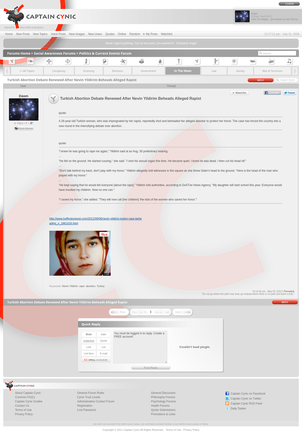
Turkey (101, 286)
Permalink (289, 291)
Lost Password (86, 410)
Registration (84, 405)
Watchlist (166, 34)
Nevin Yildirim (70, 286)
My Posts (150, 34)
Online (122, 34)
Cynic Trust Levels (88, 397)
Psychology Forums (163, 401)
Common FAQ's (25, 397)
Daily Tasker (238, 408)
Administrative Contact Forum (95, 401)
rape (81, 286)
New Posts (22, 34)
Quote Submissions (163, 410)
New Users (95, 34)
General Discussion (163, 393)
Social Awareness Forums (55, 53)
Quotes (110, 34)
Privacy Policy (24, 414)
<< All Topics (26, 71)
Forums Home (18, 53)
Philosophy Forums (163, 397)
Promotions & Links (163, 414)
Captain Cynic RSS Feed (246, 403)
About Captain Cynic (28, 393)
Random (135, 34)
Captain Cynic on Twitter (246, 398)
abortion (90, 286)
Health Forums (160, 405)
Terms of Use (23, 410)
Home (9, 34)
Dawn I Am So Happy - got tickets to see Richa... (275, 16)
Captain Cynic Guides (28, 401)
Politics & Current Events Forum (105, 53)
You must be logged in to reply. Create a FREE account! (140, 347)
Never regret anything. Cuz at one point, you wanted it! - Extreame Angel (151, 43)
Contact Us (22, 405)
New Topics (40, 34)
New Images (77, 34)
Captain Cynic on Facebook (248, 393)
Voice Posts (58, 34)
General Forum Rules (90, 393)
